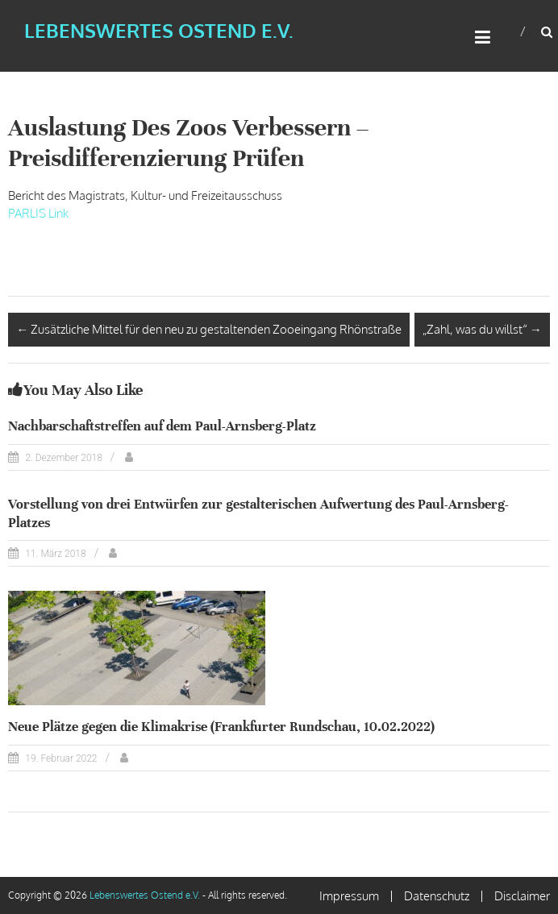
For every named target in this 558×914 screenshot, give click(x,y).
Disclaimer (522, 896)
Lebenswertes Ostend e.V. (159, 30)
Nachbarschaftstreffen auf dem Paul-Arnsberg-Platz (162, 426)
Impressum (349, 896)
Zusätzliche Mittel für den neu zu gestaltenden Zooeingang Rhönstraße (209, 329)
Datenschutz (436, 896)
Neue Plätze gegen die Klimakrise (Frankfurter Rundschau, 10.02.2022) (221, 726)
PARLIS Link (38, 213)
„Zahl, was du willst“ (482, 329)
